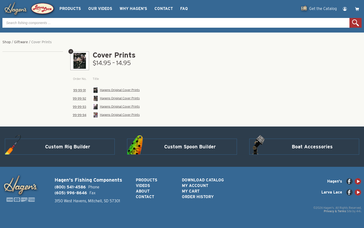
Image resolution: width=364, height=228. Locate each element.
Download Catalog (203, 180)
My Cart (191, 191)
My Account (195, 185)
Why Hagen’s (133, 8)
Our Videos (100, 8)
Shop (6, 42)
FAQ (184, 8)
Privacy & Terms (335, 211)
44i (358, 211)
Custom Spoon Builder (190, 147)
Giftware (21, 42)
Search (355, 23)
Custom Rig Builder (67, 147)
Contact (163, 8)
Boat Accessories (312, 147)
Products (70, 8)
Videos (143, 185)
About (143, 191)
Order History (198, 196)
